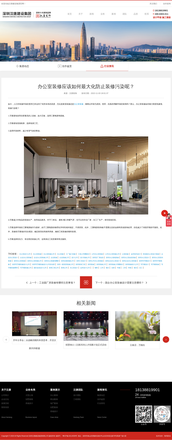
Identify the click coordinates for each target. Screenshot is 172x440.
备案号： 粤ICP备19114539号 (66, 436)
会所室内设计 (136, 254)
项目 (107, 268)
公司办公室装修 (97, 254)
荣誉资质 (5, 407)
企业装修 (54, 257)
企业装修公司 (64, 257)
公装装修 (125, 254)
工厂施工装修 (71, 254)
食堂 (135, 268)
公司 (101, 268)
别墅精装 (29, 399)
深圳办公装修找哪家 (51, 261)
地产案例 (54, 403)
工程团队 (77, 399)
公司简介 (5, 395)
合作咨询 (167, 4)
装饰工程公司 (54, 268)
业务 (103, 14)
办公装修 (60, 254)
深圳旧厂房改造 (98, 257)
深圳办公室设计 (143, 257)
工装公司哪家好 (83, 254)
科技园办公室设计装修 (151, 254)
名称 (113, 268)
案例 (114, 14)
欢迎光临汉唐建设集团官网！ (13, 4)
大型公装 (29, 395)
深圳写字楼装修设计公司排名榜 (43, 264)
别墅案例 (54, 407)
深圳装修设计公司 (131, 264)
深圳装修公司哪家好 (115, 264)
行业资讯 (101, 403)
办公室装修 (78, 104)
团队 (125, 14)
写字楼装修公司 (25, 268)
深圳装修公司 (101, 264)
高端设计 (29, 403)
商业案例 (54, 399)
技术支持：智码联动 (163, 436)
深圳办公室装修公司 (34, 261)
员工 (140, 268)
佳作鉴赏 (101, 399)
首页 (69, 14)
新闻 (91, 14)
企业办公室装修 (25, 257)
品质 (136, 14)
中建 (118, 268)
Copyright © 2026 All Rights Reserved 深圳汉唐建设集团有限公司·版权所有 (28, 436)
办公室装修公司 (49, 254)
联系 (147, 14)
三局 (124, 268)
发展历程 (5, 403)
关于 (80, 14)
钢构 (96, 268)
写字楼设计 (145, 264)
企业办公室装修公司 (41, 257)
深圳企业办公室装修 (129, 261)
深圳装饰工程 (80, 264)
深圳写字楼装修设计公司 (21, 264)
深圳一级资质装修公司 (65, 264)
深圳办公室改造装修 (128, 257)
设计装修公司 (85, 257)
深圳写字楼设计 (144, 261)
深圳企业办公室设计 (112, 261)
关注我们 (153, 4)
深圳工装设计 (81, 261)
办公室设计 (74, 268)
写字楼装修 (155, 264)
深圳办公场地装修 (112, 257)
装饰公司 (64, 268)
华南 (129, 268)
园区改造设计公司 (40, 268)
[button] (166, 339)
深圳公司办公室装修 (95, 261)
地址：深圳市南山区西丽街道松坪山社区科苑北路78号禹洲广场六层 (102, 436)
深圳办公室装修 (19, 261)
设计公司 (74, 257)
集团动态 (101, 395)
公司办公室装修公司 (112, 254)
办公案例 (54, 395)
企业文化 (5, 399)
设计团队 (77, 395)
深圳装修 (91, 264)
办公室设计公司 (25, 254)
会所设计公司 (85, 268)
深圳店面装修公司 (67, 261)
